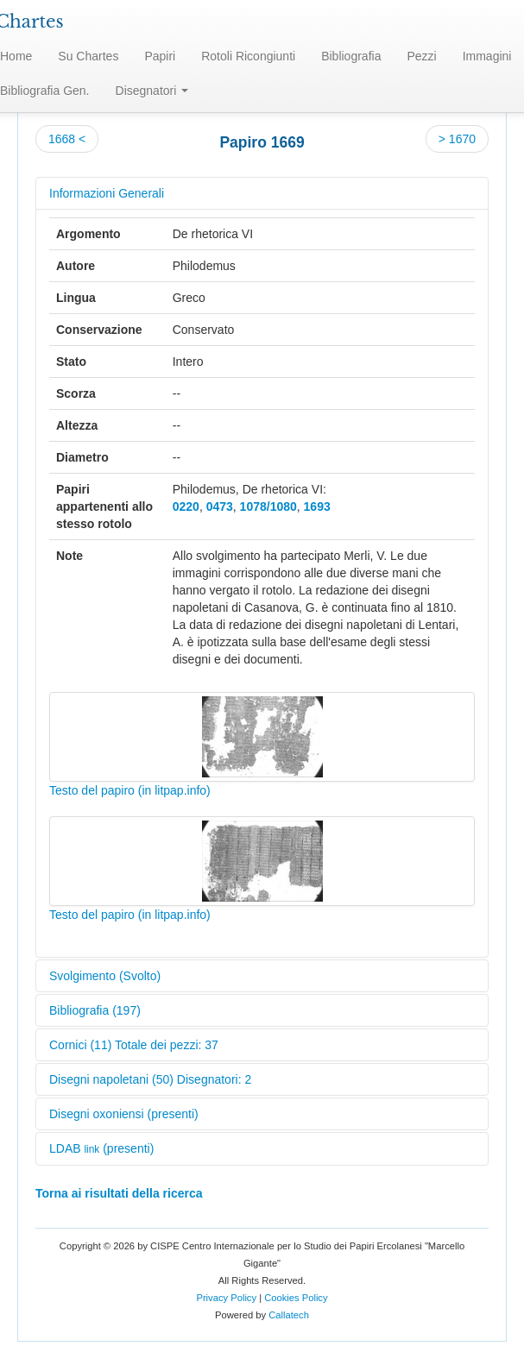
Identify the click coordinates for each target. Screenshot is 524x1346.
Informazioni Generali (106, 193)
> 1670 (457, 139)
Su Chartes (88, 56)
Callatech (288, 1315)
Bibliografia (351, 56)
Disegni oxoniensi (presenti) (124, 1114)
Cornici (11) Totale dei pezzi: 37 (133, 1045)
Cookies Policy (295, 1298)
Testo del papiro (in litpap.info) (130, 790)
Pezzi (421, 56)
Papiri (159, 56)
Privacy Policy (226, 1298)
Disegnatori (152, 90)
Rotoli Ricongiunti (248, 56)
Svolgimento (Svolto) (105, 976)
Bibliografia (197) (95, 1010)
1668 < (66, 139)
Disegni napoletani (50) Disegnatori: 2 (150, 1079)
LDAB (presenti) (101, 1148)
